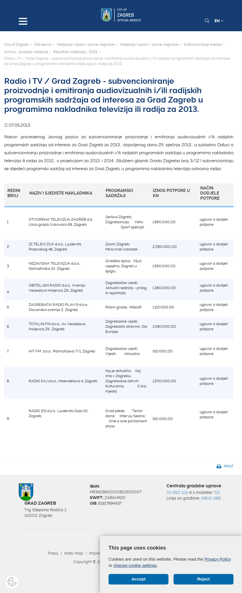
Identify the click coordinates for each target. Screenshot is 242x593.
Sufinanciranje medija (203, 44)
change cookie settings (135, 565)
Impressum (99, 553)
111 (217, 492)
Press (53, 553)
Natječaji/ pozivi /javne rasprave (85, 44)
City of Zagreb (16, 44)
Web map (73, 553)
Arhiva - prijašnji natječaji (26, 52)
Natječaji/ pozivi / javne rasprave (149, 44)
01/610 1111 (177, 492)
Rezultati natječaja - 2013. (75, 52)
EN (218, 20)
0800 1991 (211, 498)
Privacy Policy (218, 559)
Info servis (42, 44)
